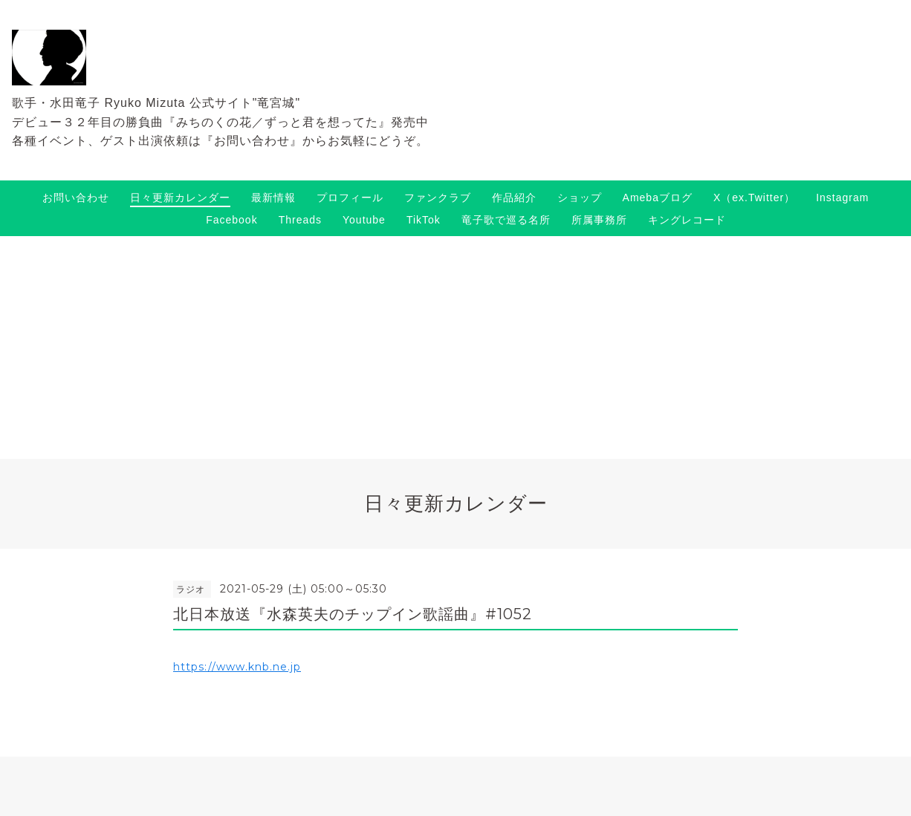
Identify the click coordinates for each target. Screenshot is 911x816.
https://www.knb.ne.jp (237, 666)
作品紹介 (514, 197)
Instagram (842, 197)
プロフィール (350, 197)
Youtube (364, 220)
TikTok (423, 220)
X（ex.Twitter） (754, 197)
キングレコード (687, 220)
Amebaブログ (658, 197)
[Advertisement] (455, 347)
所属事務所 (599, 220)
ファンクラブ (437, 197)
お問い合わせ (75, 197)
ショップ (579, 197)
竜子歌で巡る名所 (506, 220)
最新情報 (273, 197)
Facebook (231, 220)
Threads (300, 220)
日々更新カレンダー (180, 197)
